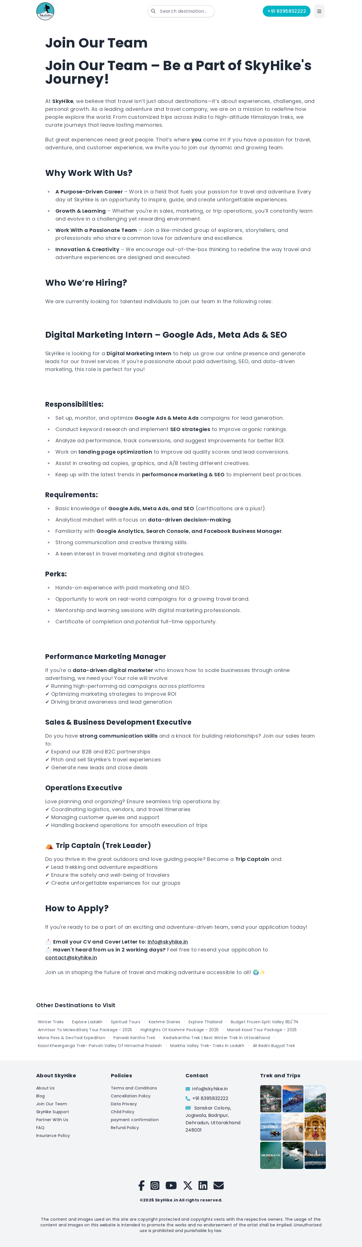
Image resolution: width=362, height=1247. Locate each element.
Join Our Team (51, 1104)
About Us (45, 1088)
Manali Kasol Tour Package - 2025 (262, 1030)
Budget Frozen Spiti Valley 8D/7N (264, 1022)
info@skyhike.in (168, 941)
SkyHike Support (52, 1112)
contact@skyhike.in (71, 957)
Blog (40, 1096)
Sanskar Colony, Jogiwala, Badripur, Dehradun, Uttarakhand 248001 (213, 1119)
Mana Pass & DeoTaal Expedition (71, 1038)
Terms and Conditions (134, 1088)
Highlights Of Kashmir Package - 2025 (180, 1030)
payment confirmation (135, 1120)
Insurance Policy (53, 1135)
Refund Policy (125, 1127)
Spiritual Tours (125, 1022)
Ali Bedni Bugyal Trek (274, 1045)
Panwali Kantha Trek (134, 1038)
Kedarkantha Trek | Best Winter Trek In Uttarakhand (216, 1038)
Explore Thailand (205, 1022)
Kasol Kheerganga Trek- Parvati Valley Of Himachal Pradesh (100, 1045)
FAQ (40, 1127)
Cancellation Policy (131, 1096)
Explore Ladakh (87, 1022)
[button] (319, 11)
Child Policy (123, 1112)
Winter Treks (51, 1022)
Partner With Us (52, 1120)
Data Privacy (124, 1104)
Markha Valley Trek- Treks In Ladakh (207, 1045)
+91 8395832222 (286, 11)
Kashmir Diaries (164, 1022)
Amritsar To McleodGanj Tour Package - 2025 (85, 1030)
